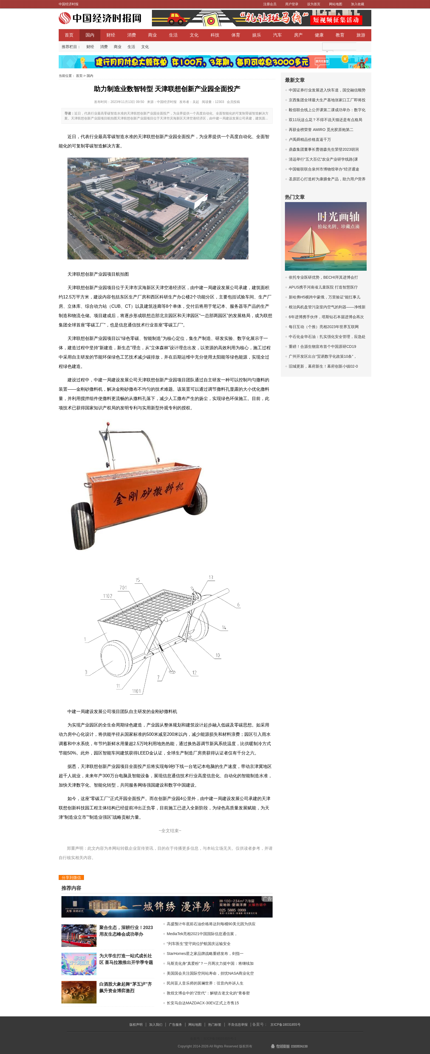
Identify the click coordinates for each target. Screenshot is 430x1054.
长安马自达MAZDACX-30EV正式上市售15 (203, 1003)
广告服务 (175, 1025)
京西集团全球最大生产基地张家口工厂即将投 (327, 100)
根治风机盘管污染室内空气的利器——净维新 (327, 307)
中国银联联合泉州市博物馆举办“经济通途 (324, 169)
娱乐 (256, 35)
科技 (215, 35)
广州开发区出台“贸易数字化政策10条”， (323, 356)
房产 (298, 35)
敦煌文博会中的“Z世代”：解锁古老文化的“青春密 (208, 993)
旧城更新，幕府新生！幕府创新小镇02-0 (323, 366)
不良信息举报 (238, 1025)
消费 (131, 35)
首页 (69, 35)
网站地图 (335, 4)
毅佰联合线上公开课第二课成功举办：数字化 (327, 110)
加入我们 (155, 1025)
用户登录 (291, 4)
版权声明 (136, 1025)
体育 (235, 35)
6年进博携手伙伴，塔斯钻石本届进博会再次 (326, 317)
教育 (340, 35)
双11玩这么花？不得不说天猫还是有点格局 (325, 120)
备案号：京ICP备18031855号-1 (213, 1039)
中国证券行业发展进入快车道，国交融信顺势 (327, 90)
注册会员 (269, 4)
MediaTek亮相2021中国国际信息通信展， (202, 934)
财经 (110, 35)
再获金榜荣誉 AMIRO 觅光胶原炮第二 (321, 129)
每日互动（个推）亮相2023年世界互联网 (324, 327)
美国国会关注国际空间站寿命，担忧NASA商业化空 (210, 973)
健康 (319, 35)
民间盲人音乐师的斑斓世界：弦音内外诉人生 (205, 983)
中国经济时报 (68, 4)
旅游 (361, 35)
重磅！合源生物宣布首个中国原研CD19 (322, 346)
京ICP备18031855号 (285, 1025)
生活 (173, 35)
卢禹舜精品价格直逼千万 (310, 139)
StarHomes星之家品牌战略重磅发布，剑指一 (205, 953)
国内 (90, 35)
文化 (194, 35)
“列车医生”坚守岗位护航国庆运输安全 (199, 943)
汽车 (277, 35)
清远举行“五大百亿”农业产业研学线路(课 (323, 159)
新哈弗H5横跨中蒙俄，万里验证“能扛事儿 (324, 297)
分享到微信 (71, 877)
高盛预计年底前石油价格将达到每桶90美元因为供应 (211, 924)
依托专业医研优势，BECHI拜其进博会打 (323, 277)
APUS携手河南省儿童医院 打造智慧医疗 (323, 287)
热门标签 (214, 1025)
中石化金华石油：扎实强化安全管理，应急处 (327, 336)
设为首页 (313, 4)
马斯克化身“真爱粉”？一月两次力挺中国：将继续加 (210, 963)
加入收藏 (357, 4)
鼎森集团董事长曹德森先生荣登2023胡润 (324, 149)
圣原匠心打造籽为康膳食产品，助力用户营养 (327, 179)
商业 (152, 35)
